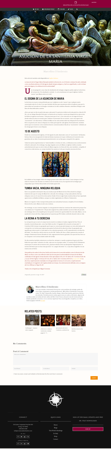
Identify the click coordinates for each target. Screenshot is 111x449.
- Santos (41, 53)
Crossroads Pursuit (49, 9)
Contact (55, 439)
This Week (62, 9)
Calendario (46, 53)
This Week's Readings (55, 430)
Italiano (55, 78)
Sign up (87, 429)
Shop (55, 436)
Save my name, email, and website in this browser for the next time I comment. (39, 374)
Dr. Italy (37, 9)
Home (36, 53)
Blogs (71, 9)
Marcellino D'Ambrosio (56, 71)
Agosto (51, 53)
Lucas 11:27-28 (77, 258)
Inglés (51, 78)
